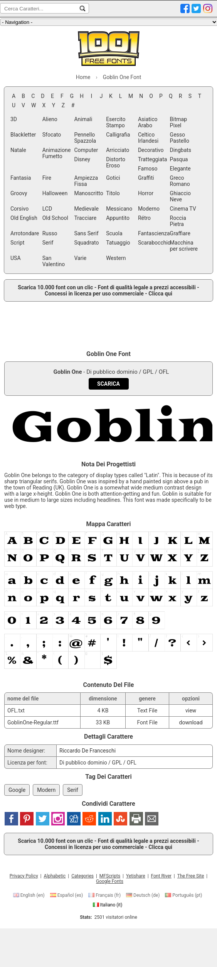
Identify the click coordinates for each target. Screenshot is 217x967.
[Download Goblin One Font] (108, 384)
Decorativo (151, 150)
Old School (55, 218)
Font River (161, 876)
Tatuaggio (118, 243)
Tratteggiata (152, 159)
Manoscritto (88, 193)
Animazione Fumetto (56, 153)
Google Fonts (109, 881)
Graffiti (146, 178)
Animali (83, 119)
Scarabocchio (153, 243)
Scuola (114, 233)
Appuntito (118, 218)
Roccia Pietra (178, 221)
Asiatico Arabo (148, 122)
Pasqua (179, 159)
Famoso (148, 168)
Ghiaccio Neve (180, 196)
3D (13, 119)
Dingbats (180, 150)
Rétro (144, 218)
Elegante (180, 168)
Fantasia (20, 178)
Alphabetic (55, 876)
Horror (145, 193)
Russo (49, 233)
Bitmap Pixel (178, 122)
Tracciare (85, 218)
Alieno (49, 119)
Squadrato (86, 243)
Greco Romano (180, 181)
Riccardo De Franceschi (87, 751)
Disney (82, 159)
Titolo (113, 193)
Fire (46, 178)
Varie (80, 258)
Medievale (86, 209)
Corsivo (19, 209)
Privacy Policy (24, 876)
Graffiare (180, 233)
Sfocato (51, 135)
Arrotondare (24, 233)
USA (15, 258)
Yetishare (135, 876)
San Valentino (53, 261)
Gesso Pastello (179, 138)
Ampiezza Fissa (86, 181)
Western (116, 258)
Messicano (119, 209)
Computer (86, 150)
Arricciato (117, 150)
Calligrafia (118, 135)
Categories (82, 876)
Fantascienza (153, 233)
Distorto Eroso (115, 162)
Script (17, 243)
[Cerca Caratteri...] (82, 8)
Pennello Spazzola (85, 138)
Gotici (113, 178)
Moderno (149, 209)
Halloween (55, 193)
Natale (18, 150)
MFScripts (109, 876)
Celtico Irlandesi (148, 138)
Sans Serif (86, 233)
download (191, 722)
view (190, 710)
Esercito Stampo (115, 122)
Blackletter (23, 135)
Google (16, 790)
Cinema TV (183, 209)
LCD (47, 209)
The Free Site (190, 876)
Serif (48, 243)
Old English (23, 218)
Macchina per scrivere (184, 246)
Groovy (18, 193)
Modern (46, 790)
